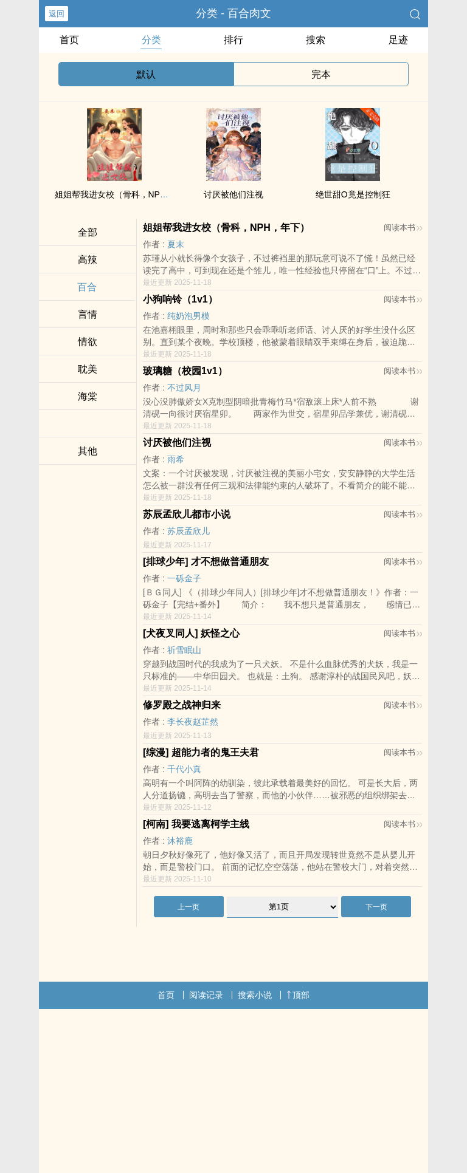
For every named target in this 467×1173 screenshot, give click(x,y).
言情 (87, 314)
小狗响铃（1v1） (180, 299)
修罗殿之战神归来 (182, 705)
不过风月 (184, 387)
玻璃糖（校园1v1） (185, 371)
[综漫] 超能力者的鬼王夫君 (201, 752)
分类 (151, 40)
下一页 (376, 907)
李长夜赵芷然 (192, 722)
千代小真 (184, 769)
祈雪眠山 (184, 650)
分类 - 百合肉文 (233, 13)
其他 (87, 451)
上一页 (188, 907)
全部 (87, 232)
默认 (146, 74)
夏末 (175, 244)
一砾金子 (184, 578)
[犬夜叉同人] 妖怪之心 (191, 633)
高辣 (87, 260)
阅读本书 (403, 227)
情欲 (87, 342)
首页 (69, 40)
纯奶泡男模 (188, 316)
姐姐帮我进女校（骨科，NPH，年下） (128, 194)
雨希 (175, 459)
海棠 (87, 396)
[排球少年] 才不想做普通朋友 (206, 561)
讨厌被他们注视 (233, 194)
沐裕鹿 (180, 841)
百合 (87, 287)
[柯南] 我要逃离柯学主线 (196, 824)
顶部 (298, 995)
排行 (233, 40)
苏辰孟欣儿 (188, 531)
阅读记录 (206, 995)
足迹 (398, 40)
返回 (56, 13)
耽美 (87, 369)
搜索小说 (255, 995)
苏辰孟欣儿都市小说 (186, 514)
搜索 (315, 40)
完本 (321, 74)
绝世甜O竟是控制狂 (353, 194)
